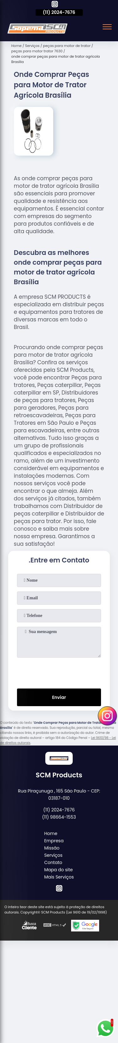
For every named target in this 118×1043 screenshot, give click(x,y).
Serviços (53, 855)
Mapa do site (58, 870)
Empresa (54, 841)
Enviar (59, 697)
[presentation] (59, 672)
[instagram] (55, 5)
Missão (51, 848)
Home (50, 833)
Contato (53, 862)
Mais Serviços (59, 877)
